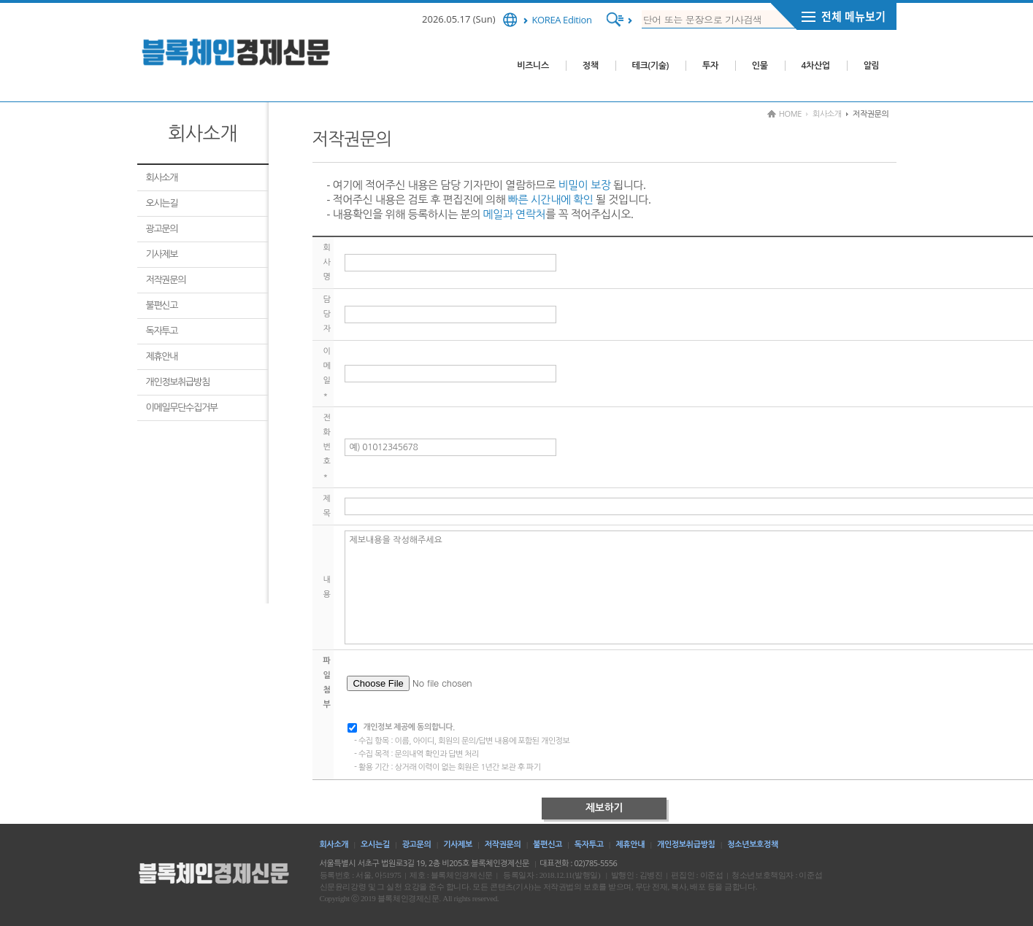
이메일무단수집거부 (182, 407)
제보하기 (604, 808)
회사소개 (162, 177)
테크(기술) (650, 65)
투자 (710, 65)
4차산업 (816, 65)
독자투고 (162, 330)
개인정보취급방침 (178, 381)
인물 (760, 65)
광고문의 (162, 228)
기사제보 (162, 254)
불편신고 (162, 305)
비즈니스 (533, 65)
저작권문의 (166, 279)
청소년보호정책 (752, 843)
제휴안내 (162, 356)
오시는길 (162, 202)
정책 (591, 65)
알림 (872, 65)
